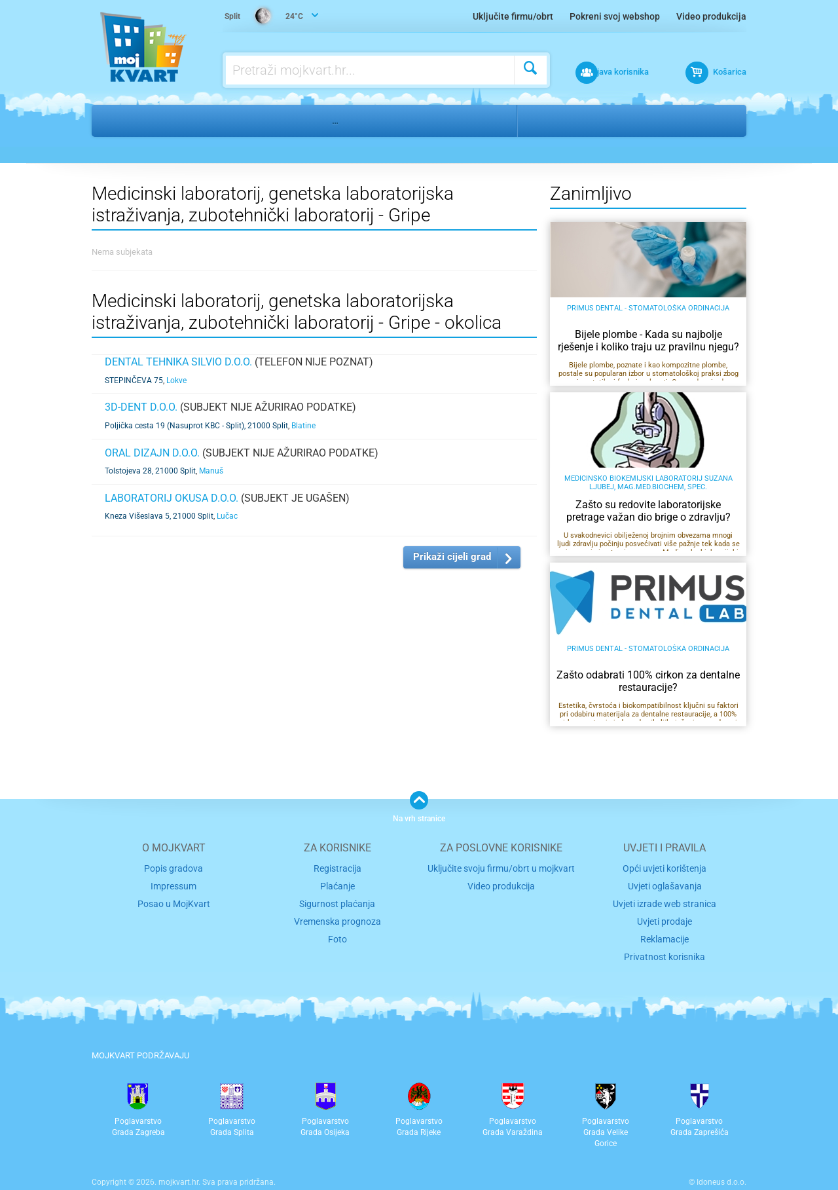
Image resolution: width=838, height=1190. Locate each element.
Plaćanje (337, 884)
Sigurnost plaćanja (337, 901)
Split (544, 120)
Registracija (337, 867)
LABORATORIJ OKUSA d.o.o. (171, 498)
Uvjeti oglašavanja (664, 884)
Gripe (588, 120)
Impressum (174, 884)
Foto (337, 934)
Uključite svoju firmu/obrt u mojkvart (501, 867)
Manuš (211, 470)
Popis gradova (173, 867)
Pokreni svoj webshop (615, 16)
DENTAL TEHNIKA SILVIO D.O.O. (178, 362)
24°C (265, 17)
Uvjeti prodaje (664, 918)
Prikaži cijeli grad (452, 557)
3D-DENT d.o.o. (141, 407)
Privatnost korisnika (664, 951)
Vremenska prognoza (337, 918)
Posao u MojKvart (173, 901)
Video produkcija (711, 16)
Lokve (176, 380)
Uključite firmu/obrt (513, 16)
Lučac (227, 516)
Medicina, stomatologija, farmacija (226, 120)
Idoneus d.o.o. (721, 1176)
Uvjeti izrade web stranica (664, 901)
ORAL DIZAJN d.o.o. (152, 453)
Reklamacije (664, 934)
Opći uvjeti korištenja (664, 867)
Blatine (303, 425)
